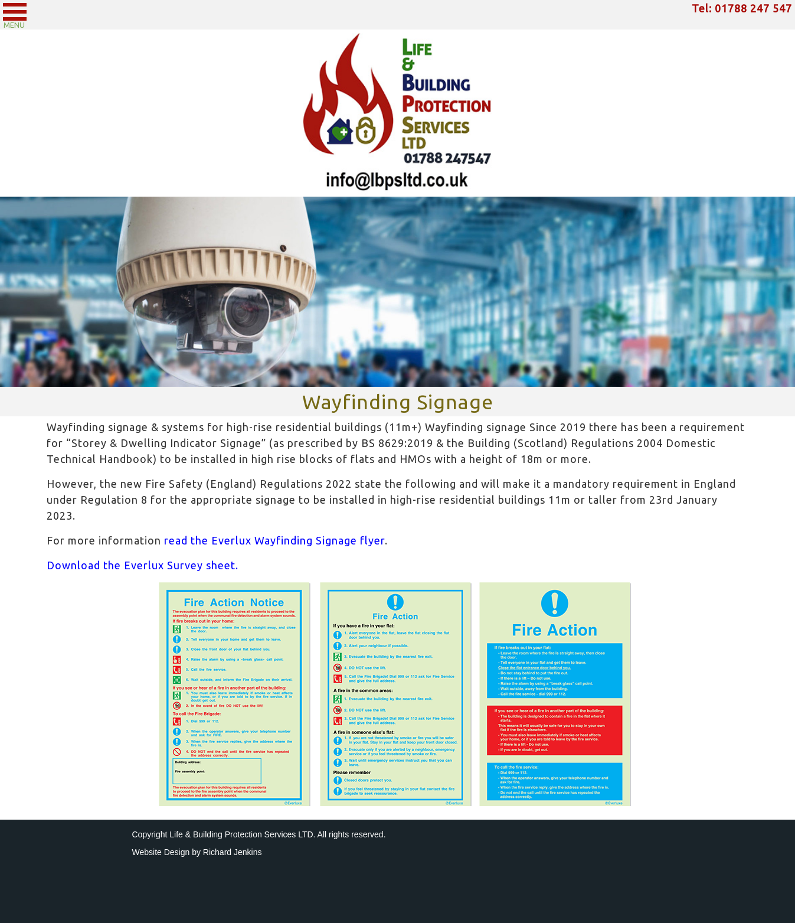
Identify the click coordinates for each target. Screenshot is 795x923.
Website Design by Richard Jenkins (197, 852)
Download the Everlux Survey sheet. (142, 565)
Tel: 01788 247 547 (742, 8)
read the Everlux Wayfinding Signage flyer (274, 540)
